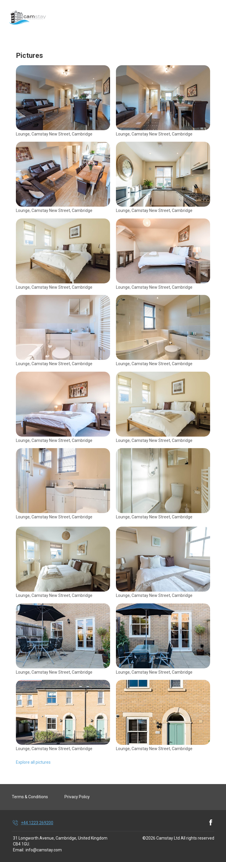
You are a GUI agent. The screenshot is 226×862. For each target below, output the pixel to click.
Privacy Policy (77, 796)
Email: (18, 850)
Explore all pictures (33, 762)
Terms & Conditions (30, 796)
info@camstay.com (44, 850)
